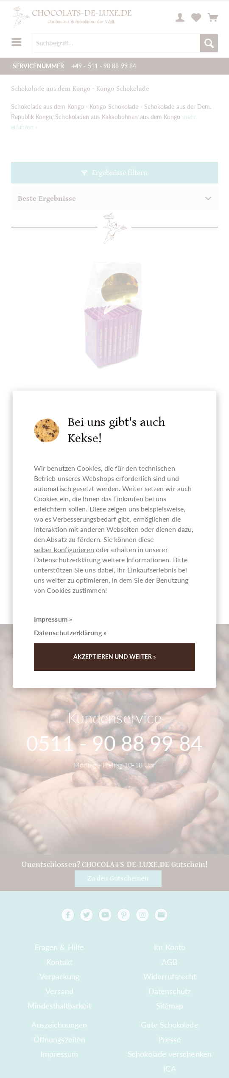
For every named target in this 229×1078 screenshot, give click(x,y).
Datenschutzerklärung (67, 560)
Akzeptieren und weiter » (114, 656)
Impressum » (53, 619)
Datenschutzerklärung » (70, 632)
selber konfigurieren (64, 549)
